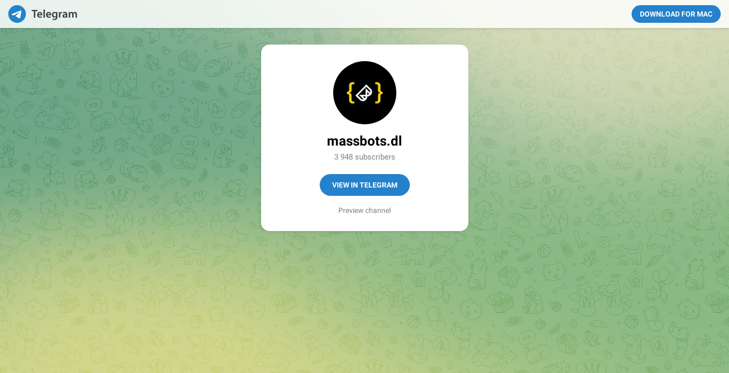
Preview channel (364, 210)
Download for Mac (676, 14)
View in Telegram (364, 185)
